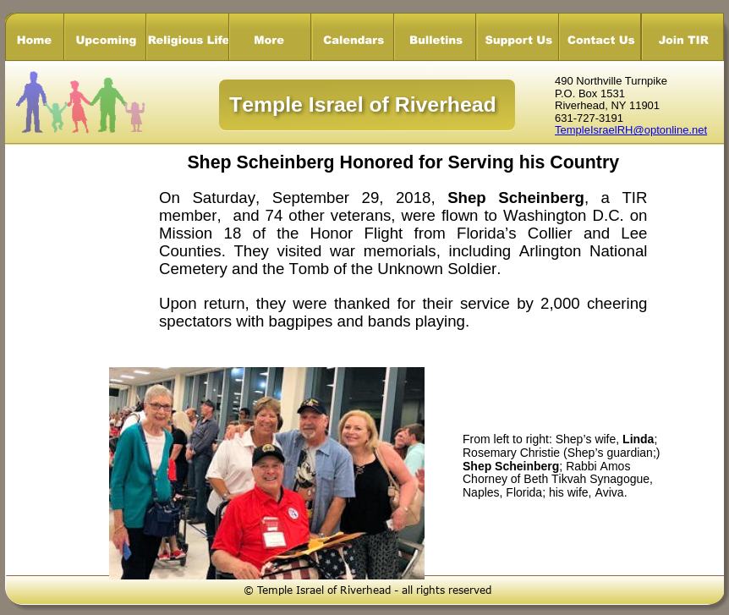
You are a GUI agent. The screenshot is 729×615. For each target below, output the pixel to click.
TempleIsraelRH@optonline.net (631, 130)
